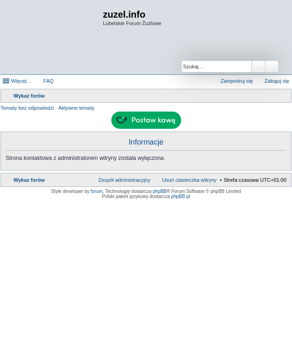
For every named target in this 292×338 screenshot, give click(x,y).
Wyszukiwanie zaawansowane (271, 66)
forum (97, 191)
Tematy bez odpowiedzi (27, 108)
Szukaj (258, 66)
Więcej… (21, 81)
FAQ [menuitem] (48, 81)
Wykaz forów (29, 180)
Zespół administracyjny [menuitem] (124, 180)
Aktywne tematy (76, 108)
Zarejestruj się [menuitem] (237, 81)
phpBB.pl (180, 196)
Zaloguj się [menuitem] (277, 81)
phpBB (160, 191)
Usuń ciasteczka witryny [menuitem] (189, 180)
